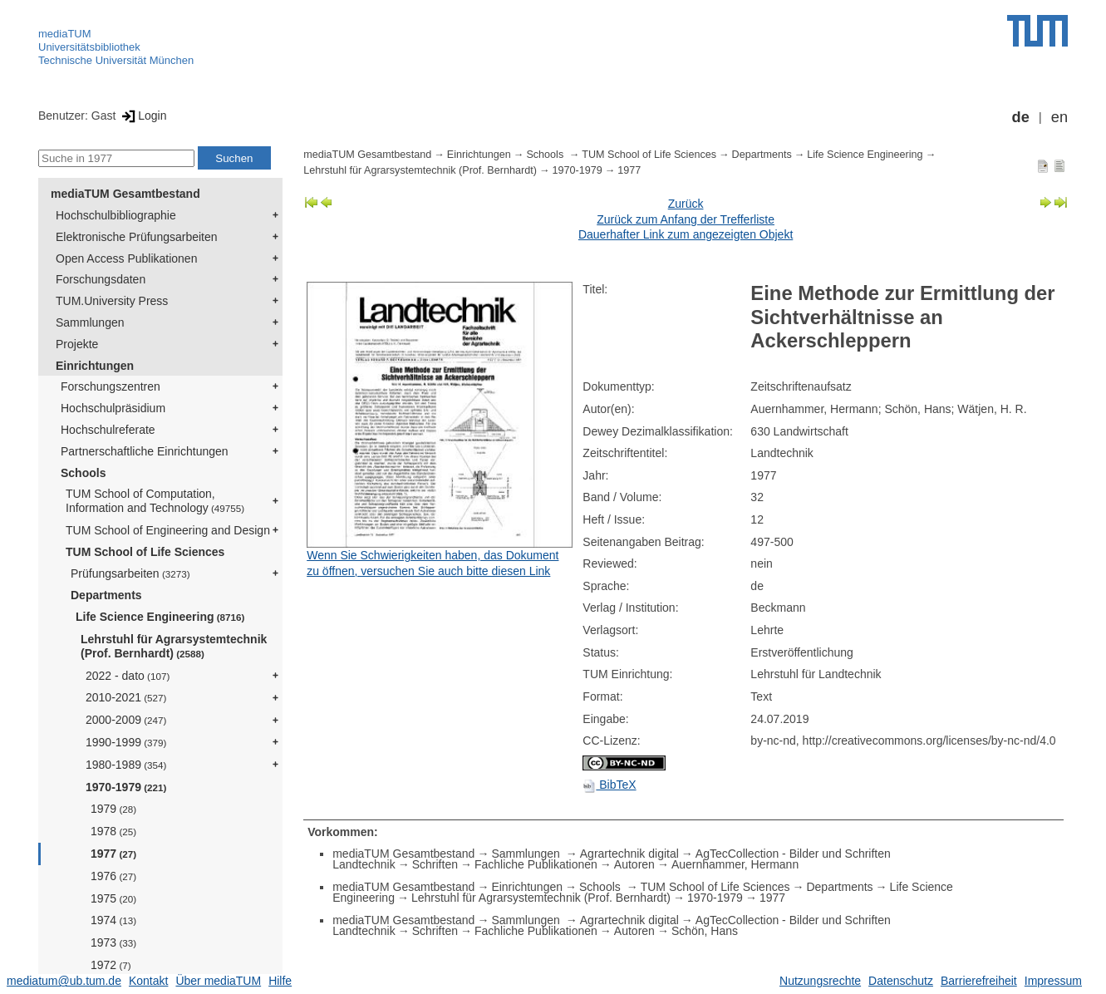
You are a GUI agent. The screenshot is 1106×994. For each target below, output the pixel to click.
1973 (113, 942)
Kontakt (148, 980)
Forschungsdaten (100, 279)
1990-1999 (126, 742)
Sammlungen (90, 322)
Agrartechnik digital (629, 853)
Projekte (77, 344)
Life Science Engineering (160, 616)
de (1021, 117)
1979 (113, 808)
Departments (106, 595)
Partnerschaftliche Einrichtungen (145, 451)
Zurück (686, 203)
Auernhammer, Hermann (735, 864)
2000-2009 (126, 719)
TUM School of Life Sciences (145, 552)
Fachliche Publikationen (535, 864)
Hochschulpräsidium (113, 408)
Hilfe (280, 980)
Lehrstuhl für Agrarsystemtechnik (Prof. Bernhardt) (174, 646)
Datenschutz (900, 980)
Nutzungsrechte (820, 980)
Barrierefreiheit (979, 980)
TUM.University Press (112, 301)
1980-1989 (126, 764)
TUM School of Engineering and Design (168, 530)
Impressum (1053, 980)
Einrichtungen (95, 365)
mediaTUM (64, 33)
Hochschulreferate (108, 429)
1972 (111, 965)
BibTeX (609, 784)
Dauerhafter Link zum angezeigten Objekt (685, 234)
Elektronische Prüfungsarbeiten (137, 237)
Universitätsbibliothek (89, 47)
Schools (83, 473)
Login (142, 115)
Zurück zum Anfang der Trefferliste (685, 219)
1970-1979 (126, 787)
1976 (113, 876)
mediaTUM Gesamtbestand (125, 193)
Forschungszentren (110, 386)
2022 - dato (128, 675)
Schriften (435, 864)
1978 (113, 831)
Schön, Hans (704, 930)
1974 (113, 920)
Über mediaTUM (218, 980)
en (1059, 117)
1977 (113, 853)
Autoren (634, 864)
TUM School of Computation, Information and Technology (155, 500)
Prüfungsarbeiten (130, 573)
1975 (113, 898)
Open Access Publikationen (126, 258)
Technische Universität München (116, 60)
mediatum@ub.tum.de (64, 980)
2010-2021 (126, 697)
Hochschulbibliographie (116, 215)
